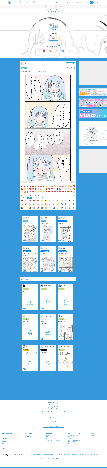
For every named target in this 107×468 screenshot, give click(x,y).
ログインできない (72, 442)
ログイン (53, 417)
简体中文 (4, 442)
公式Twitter (71, 437)
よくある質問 (71, 438)
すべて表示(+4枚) (48, 180)
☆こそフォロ (53, 42)
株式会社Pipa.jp (93, 435)
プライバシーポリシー (51, 438)
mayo (53, 33)
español (4, 437)
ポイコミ (70, 445)
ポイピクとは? (27, 435)
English (4, 435)
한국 (3, 440)
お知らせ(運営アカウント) (74, 435)
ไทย (3, 445)
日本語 (3, 449)
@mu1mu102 (54, 36)
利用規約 (48, 435)
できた (24, 68)
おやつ (35, 198)
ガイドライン (49, 437)
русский (4, 447)
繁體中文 (4, 443)
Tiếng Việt (4, 438)
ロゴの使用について (73, 443)
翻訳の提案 (9, 433)
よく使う (23, 198)
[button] (7, 455)
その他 (41, 198)
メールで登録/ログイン (53, 426)
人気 (29, 198)
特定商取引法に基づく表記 (52, 440)
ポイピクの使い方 (28, 437)
